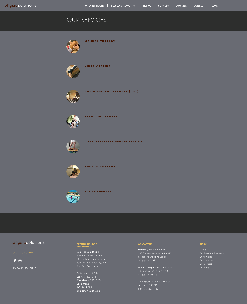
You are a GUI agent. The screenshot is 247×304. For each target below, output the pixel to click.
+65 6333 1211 (149, 285)
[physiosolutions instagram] (20, 261)
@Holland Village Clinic (88, 291)
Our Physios (206, 257)
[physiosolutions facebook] (15, 261)
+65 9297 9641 (95, 280)
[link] (120, 41)
